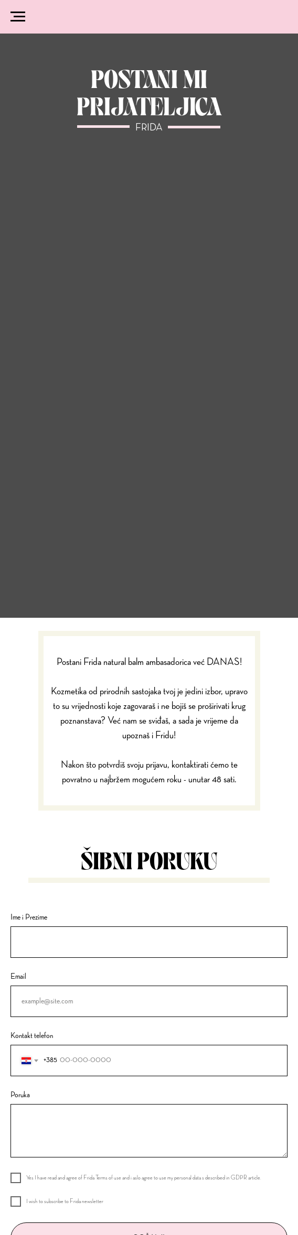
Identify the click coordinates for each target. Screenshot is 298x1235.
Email (18, 976)
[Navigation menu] (17, 17)
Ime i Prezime (28, 917)
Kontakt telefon (31, 1036)
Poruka (20, 1095)
